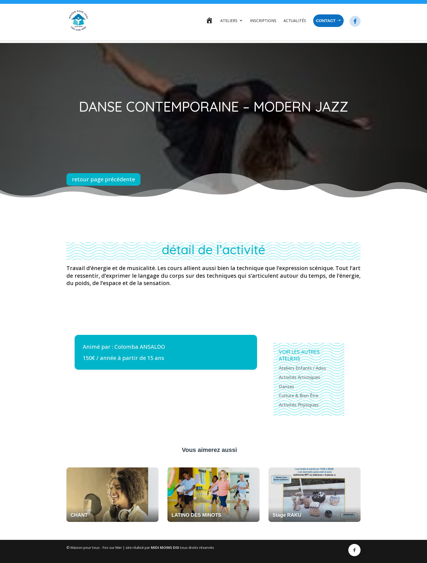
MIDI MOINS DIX (165, 547)
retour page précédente (103, 179)
